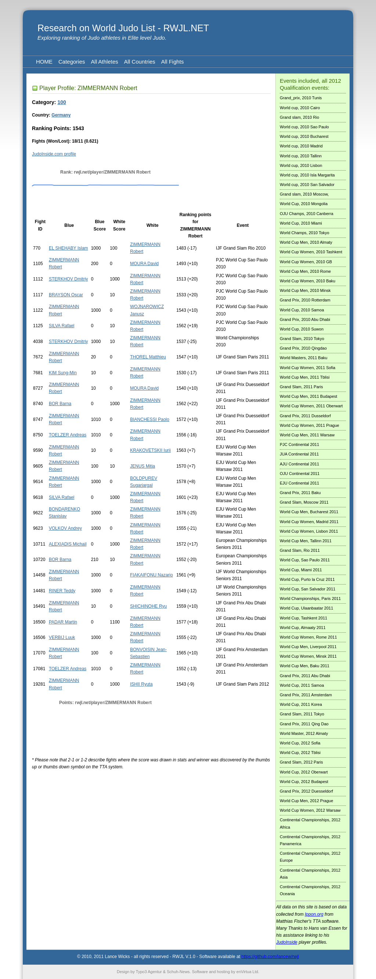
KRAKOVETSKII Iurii (150, 450)
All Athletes (104, 61)
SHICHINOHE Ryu (148, 606)
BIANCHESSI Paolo (149, 419)
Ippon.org (314, 914)
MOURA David (144, 263)
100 (61, 102)
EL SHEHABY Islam (68, 248)
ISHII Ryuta (141, 684)
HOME (44, 61)
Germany (60, 115)
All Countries (139, 61)
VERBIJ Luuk (62, 637)
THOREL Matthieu (148, 357)
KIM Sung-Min (63, 372)
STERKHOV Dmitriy (68, 279)
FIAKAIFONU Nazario (151, 575)
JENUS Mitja (142, 466)
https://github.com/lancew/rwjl (270, 956)
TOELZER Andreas (68, 434)
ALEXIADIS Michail (68, 544)
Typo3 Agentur (149, 971)
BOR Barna (60, 403)
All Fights (172, 61)
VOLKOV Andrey (65, 528)
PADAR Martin (63, 622)
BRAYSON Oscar (66, 294)
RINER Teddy (62, 590)
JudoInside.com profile (54, 154)
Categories (71, 61)
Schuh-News (178, 971)
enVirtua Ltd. (247, 971)
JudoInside (286, 942)
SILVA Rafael (62, 325)
